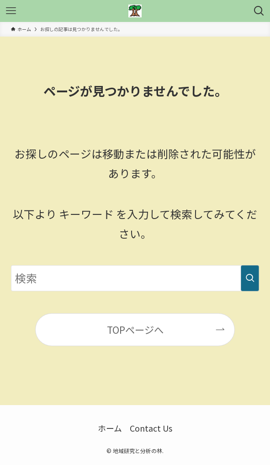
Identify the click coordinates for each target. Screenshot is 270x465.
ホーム (110, 428)
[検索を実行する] (250, 278)
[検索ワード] (135, 278)
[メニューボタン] (11, 11)
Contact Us (151, 428)
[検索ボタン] (259, 11)
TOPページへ (135, 329)
